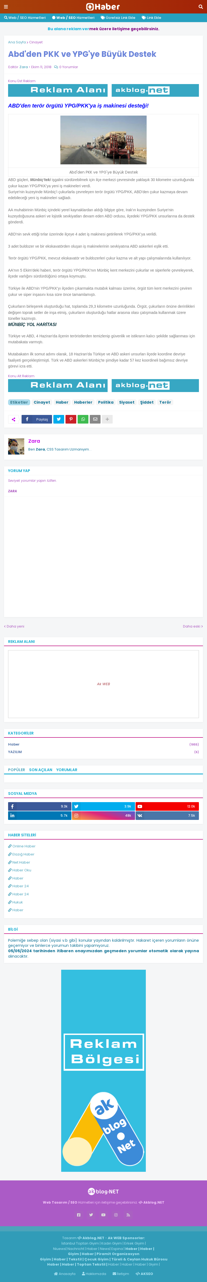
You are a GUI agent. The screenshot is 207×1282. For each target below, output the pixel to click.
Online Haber (22, 846)
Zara (34, 441)
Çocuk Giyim (96, 1259)
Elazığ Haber (21, 854)
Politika (105, 402)
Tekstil (75, 1259)
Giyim (73, 1253)
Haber (62, 402)
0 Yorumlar (68, 67)
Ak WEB (103, 684)
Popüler (16, 769)
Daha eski (191, 626)
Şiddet (147, 402)
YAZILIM (103, 752)
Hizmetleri (73, 17)
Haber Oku (19, 870)
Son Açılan (40, 769)
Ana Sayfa (17, 42)
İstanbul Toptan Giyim (80, 1243)
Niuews (59, 1248)
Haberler (83, 402)
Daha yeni (15, 626)
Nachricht (76, 1248)
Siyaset (126, 402)
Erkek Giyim (134, 1243)
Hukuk (15, 902)
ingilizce (56, 1228)
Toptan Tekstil (91, 1264)
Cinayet (36, 42)
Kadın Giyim (111, 1243)
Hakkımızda (94, 1273)
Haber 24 (18, 886)
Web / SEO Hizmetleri (25, 17)
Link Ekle (151, 17)
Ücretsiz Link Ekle (118, 17)
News (105, 1248)
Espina (117, 1248)
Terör (165, 402)
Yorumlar (66, 769)
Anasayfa (64, 1273)
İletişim (121, 1273)
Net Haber (19, 862)
